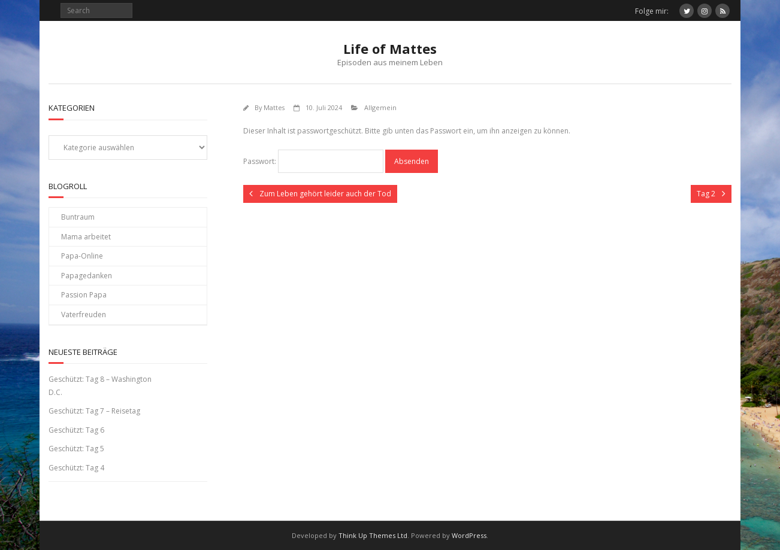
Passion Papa (84, 295)
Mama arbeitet (86, 237)
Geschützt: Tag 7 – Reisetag (94, 411)
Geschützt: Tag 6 (76, 430)
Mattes (274, 107)
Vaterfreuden (83, 314)
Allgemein (380, 107)
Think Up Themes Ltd (372, 535)
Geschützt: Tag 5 (76, 448)
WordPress (469, 535)
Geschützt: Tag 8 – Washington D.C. (100, 385)
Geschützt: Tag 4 (76, 468)
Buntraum (78, 217)
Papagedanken (86, 276)
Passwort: (313, 161)
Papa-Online (82, 256)
